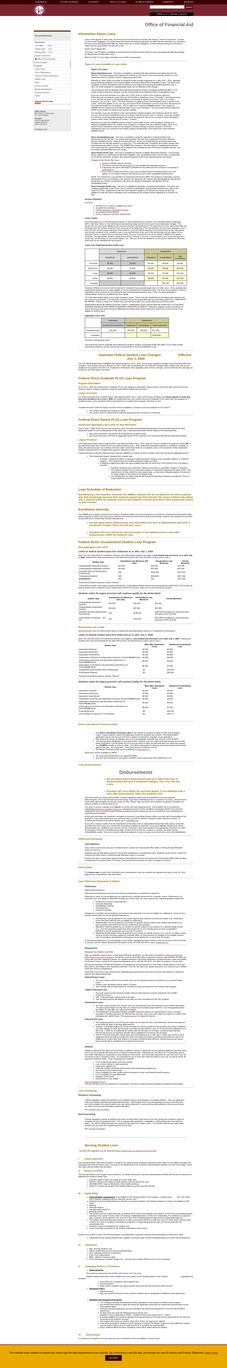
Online (159, 14)
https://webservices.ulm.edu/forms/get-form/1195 (136, 1151)
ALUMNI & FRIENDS (144, 2)
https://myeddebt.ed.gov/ (95, 1082)
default (106, 214)
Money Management (43, 89)
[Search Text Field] (167, 7)
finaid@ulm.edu (41, 129)
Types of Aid (40, 69)
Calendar (173, 14)
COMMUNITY (168, 2)
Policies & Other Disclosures (46, 76)
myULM (183, 14)
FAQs (37, 82)
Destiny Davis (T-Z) (44, 52)
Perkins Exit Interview (174, 955)
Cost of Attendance (43, 72)
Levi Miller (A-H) (43, 45)
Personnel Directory (43, 36)
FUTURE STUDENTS (69, 2)
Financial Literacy (42, 92)
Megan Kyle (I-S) (43, 49)
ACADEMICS (40, 2)
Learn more (211, 1352)
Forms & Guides (41, 86)
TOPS (37, 96)
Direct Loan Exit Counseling (102, 957)
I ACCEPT (113, 1358)
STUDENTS (93, 2)
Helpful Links (40, 79)
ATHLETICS (188, 2)
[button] (189, 7)
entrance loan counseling (98, 1109)
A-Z (165, 14)
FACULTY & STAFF (118, 2)
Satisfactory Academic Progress (115, 210)
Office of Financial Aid (45, 59)
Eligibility (38, 66)
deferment (127, 77)
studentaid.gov (129, 165)
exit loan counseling (97, 1129)
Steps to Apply (41, 62)
